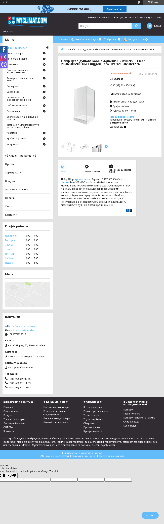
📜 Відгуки (130, 39)
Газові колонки (131, 413)
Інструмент (13, 144)
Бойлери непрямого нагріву (139, 417)
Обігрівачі (89, 423)
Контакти (11, 214)
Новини (10, 197)
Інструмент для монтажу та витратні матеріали (23, 126)
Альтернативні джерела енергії (20, 79)
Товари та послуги (16, 47)
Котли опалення (92, 407)
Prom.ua (98, 453)
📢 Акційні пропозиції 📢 (20, 155)
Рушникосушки (91, 427)
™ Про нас (110, 39)
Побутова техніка (17, 105)
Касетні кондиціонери (55, 422)
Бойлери (128, 409)
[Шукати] (136, 26)
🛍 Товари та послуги (84, 39)
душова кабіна (82, 179)
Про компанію (11, 411)
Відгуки (10, 180)
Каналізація (130, 425)
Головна (63, 39)
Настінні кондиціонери (56, 407)
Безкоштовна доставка (127, 93)
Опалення (12, 64)
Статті (9, 206)
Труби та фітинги (16, 138)
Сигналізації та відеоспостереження (19, 98)
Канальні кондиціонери (56, 418)
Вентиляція (13, 111)
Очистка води (131, 421)
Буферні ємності (92, 431)
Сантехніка (13, 92)
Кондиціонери (15, 53)
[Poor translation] (12, 475)
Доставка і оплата (16, 189)
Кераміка (12, 133)
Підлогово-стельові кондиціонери (54, 412)
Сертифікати (13, 172)
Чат (150, 515)
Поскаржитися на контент (84, 456)
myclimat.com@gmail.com (22, 330)
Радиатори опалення (95, 411)
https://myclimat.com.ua (21, 326)
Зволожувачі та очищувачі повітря (22, 118)
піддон (65, 182)
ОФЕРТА (8, 427)
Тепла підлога (91, 415)
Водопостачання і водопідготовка (17, 71)
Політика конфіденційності (111, 456)
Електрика (12, 86)
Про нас (10, 164)
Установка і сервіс (17, 59)
